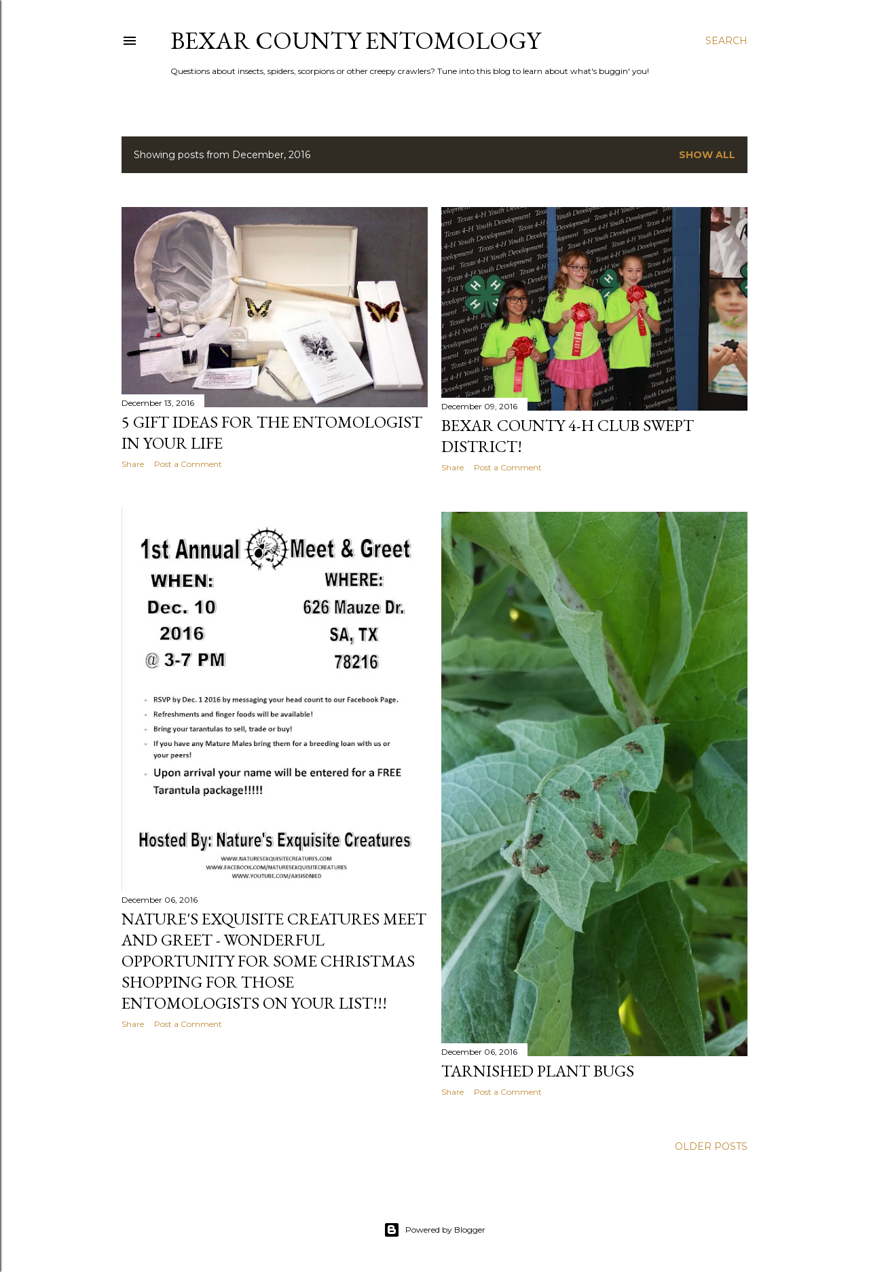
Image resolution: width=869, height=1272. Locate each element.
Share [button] (133, 464)
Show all (707, 155)
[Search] (726, 40)
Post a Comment (188, 464)
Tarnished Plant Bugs (537, 1070)
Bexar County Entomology (355, 40)
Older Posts (711, 1146)
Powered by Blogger (434, 1230)
